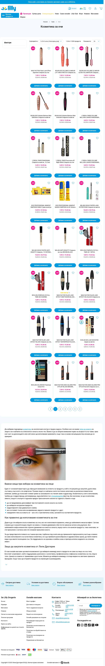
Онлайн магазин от (58, 662)
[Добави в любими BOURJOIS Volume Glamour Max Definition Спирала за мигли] (49, 93)
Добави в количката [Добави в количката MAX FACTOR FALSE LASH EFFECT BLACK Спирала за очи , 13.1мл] (41, 355)
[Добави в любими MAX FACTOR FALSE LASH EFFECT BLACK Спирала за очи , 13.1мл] (49, 318)
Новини (87, 14)
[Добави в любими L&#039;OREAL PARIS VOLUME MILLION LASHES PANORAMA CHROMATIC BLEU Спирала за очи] (97, 138)
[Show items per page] (96, 41)
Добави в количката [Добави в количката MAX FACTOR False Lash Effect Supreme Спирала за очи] (41, 86)
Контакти (4, 621)
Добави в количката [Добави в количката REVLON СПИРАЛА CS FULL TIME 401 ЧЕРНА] (89, 265)
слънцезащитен (57, 496)
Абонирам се (95, 605)
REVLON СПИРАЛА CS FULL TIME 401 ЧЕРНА (89, 251)
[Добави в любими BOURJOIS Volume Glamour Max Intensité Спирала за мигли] (73, 93)
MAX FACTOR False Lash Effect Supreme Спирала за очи (41, 71)
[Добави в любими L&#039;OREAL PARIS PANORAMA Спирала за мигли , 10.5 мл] (49, 138)
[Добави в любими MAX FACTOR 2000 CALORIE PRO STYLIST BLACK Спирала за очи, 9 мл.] (97, 363)
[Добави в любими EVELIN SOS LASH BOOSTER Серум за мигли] (97, 318)
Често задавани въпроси (34, 608)
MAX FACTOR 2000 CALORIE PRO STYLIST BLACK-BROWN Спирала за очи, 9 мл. (65, 386)
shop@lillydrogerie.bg (62, 618)
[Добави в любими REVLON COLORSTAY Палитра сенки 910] (49, 363)
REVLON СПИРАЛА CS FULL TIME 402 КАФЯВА (41, 296)
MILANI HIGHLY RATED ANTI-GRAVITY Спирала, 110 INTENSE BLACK (41, 251)
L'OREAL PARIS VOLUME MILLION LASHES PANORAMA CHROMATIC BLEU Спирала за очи (89, 161)
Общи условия (31, 611)
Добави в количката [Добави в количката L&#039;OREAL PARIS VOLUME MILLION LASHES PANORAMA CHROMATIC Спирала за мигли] (89, 130)
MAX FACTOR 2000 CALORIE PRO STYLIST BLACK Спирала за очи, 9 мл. (89, 386)
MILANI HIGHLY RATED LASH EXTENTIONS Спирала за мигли (89, 206)
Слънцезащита (48, 14)
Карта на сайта (6, 624)
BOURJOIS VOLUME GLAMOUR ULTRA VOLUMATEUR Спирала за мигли (89, 71)
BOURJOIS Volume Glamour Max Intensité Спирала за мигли (65, 116)
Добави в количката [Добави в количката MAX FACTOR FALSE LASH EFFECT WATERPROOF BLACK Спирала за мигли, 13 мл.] (65, 355)
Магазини (94, 14)
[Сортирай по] (51, 41)
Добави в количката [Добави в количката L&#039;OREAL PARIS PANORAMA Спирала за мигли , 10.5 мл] (41, 175)
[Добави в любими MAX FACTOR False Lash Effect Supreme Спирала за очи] (49, 48)
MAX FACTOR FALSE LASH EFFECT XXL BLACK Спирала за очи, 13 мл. (89, 296)
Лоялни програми (7, 617)
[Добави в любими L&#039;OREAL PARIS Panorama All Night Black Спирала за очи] (73, 138)
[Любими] (89, 8)
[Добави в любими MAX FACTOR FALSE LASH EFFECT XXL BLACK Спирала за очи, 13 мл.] (97, 273)
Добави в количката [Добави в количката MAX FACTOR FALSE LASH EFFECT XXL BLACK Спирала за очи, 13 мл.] (89, 310)
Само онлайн (65, 14)
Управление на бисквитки (35, 640)
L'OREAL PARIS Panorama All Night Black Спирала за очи (65, 161)
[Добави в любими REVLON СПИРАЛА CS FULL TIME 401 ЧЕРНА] (97, 228)
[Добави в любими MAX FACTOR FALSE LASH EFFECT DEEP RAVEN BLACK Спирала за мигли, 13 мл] (73, 273)
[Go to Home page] (8, 8)
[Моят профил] (95, 8)
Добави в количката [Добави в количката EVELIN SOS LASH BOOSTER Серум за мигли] (89, 355)
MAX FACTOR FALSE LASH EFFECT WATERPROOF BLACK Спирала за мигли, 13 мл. (65, 341)
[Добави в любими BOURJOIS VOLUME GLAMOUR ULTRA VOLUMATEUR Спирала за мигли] (97, 48)
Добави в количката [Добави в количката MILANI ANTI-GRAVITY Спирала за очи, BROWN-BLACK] (65, 265)
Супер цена (36, 14)
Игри (81, 14)
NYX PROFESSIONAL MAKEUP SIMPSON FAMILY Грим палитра (41, 206)
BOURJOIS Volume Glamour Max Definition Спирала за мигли (41, 116)
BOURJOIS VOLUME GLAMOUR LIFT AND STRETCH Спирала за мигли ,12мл (65, 71)
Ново (57, 14)
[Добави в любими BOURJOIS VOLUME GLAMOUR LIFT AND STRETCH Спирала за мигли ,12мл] (73, 48)
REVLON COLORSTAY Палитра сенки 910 (41, 386)
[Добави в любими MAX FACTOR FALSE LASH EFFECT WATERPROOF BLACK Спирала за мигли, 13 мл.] (73, 318)
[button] (14, 43)
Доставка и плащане (33, 604)
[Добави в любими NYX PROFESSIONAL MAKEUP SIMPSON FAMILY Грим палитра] (49, 183)
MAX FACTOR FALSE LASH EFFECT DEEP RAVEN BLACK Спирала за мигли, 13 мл (65, 296)
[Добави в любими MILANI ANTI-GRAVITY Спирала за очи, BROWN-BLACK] (73, 228)
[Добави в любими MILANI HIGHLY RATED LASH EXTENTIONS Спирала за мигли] (97, 183)
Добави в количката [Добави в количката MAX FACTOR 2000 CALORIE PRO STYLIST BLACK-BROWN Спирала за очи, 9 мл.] (65, 400)
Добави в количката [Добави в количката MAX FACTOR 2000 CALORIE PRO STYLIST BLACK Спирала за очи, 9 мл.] (89, 400)
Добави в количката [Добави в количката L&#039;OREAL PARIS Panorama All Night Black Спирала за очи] (65, 175)
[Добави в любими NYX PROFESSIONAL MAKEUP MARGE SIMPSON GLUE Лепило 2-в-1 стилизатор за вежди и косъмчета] (73, 183)
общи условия (92, 611)
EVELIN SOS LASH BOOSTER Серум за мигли (89, 341)
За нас (3, 601)
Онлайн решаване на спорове (36, 617)
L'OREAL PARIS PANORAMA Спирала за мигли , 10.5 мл (41, 161)
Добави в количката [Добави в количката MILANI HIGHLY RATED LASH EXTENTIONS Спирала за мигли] (89, 220)
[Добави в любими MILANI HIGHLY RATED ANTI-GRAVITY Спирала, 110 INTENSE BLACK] (49, 228)
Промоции (27, 14)
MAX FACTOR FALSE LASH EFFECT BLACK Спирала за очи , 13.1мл (41, 341)
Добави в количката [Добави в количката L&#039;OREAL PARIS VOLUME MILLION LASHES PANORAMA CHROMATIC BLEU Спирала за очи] (89, 175)
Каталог (72, 8)
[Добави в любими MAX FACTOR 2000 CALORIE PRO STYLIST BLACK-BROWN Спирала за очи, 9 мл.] (73, 363)
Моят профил (30, 601)
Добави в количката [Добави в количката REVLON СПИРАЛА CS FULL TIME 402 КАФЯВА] (41, 310)
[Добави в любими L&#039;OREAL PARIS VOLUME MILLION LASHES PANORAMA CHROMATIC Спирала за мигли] (97, 93)
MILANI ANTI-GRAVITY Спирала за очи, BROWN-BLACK (65, 251)
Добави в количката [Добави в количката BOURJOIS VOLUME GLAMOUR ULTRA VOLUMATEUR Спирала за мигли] (89, 86)
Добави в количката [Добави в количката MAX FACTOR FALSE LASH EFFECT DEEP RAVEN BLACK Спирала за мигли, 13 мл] (65, 310)
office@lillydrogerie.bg (63, 622)
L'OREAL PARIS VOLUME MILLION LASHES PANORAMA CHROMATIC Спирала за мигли (89, 116)
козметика (27, 429)
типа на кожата (85, 429)
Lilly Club (74, 14)
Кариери (4, 604)
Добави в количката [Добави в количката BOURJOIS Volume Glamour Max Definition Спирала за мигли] (41, 130)
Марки (22, 17)
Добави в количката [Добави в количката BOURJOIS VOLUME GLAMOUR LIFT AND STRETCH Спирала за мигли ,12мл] (65, 86)
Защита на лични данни (34, 614)
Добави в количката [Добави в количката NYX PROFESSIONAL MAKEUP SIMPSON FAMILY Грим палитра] (41, 220)
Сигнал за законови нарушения (11, 614)
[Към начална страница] (45, 22)
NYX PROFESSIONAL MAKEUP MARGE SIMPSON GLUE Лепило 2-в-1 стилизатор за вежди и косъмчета (65, 206)
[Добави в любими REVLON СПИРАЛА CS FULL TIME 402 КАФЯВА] (49, 273)
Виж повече (10, 585)
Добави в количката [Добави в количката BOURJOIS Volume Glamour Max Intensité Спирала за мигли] (65, 130)
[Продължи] (80, 409)
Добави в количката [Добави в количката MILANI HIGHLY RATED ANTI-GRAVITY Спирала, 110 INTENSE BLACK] (41, 265)
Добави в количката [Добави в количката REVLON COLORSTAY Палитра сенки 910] (41, 400)
